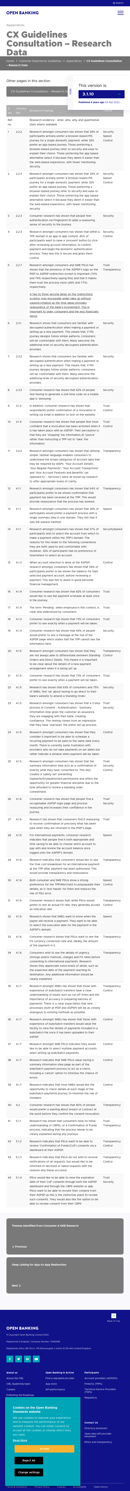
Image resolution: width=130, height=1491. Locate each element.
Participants (91, 1373)
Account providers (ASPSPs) (100, 1378)
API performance (55, 1389)
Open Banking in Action (60, 1373)
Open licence (101, 1487)
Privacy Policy (42, 1487)
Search (118, 3)
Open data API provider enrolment (97, 1435)
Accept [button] (44, 1448)
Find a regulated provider (60, 1378)
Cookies (61, 1487)
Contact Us (91, 1423)
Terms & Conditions (16, 1487)
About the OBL (15, 1378)
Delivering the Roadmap (20, 1395)
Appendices (74, 61)
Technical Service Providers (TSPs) (100, 1390)
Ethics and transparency (98, 1442)
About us (11, 1373)
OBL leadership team (18, 1384)
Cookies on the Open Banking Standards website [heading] (35, 1409)
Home (10, 61)
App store (51, 1384)
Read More (20, 1440)
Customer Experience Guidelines (40, 61)
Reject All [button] (29, 1460)
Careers (10, 1389)
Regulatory (90, 1398)
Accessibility (79, 1487)
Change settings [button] (29, 1472)
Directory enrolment (95, 1428)
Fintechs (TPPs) (93, 1384)
